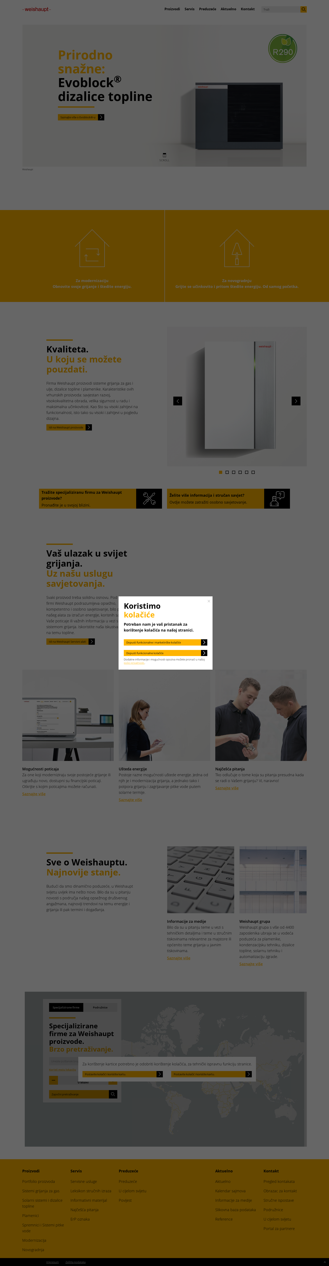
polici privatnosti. (134, 663)
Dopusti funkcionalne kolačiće (144, 653)
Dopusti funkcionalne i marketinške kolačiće (153, 642)
